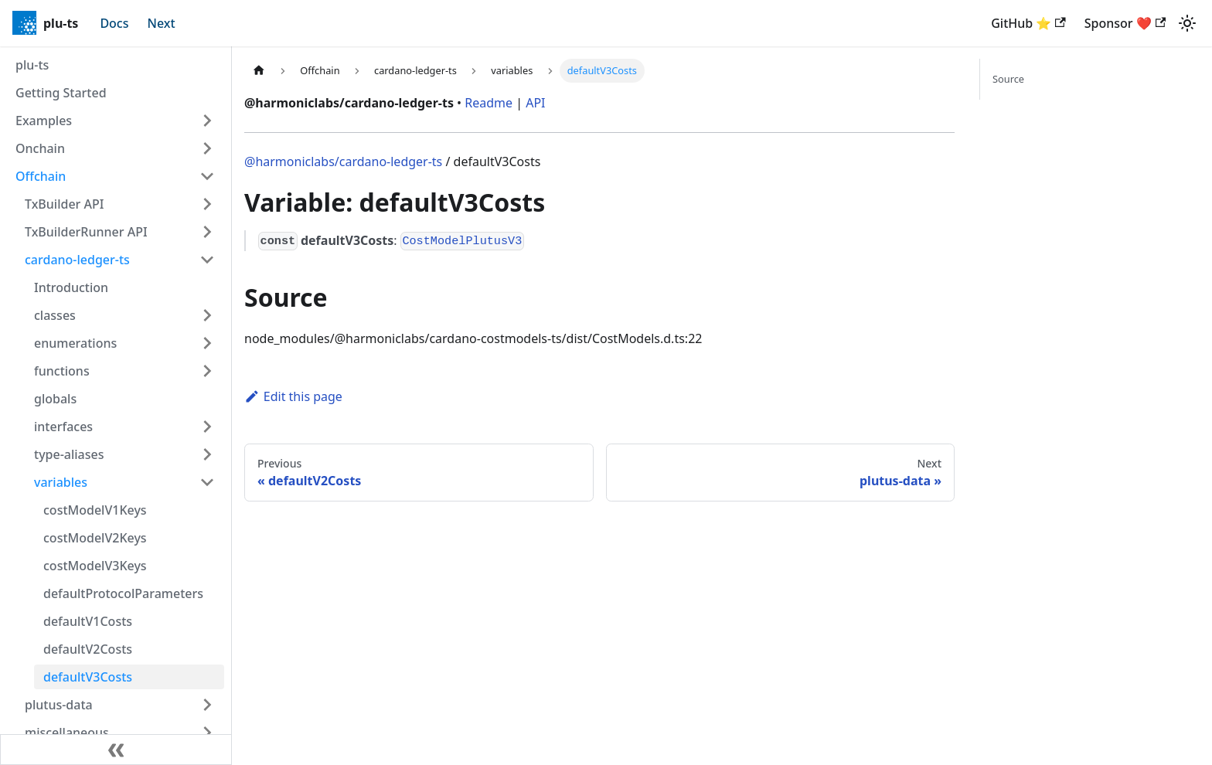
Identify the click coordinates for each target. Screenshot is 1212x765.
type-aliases (69, 454)
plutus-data (59, 704)
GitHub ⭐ (1028, 23)
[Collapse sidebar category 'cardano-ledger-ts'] (207, 259)
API (535, 102)
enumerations (75, 343)
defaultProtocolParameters (123, 593)
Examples (43, 120)
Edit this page (293, 396)
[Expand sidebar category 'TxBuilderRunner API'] (207, 231)
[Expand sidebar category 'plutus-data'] (207, 704)
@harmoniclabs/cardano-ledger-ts (343, 161)
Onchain (40, 148)
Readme (488, 102)
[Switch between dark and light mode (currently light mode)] (1187, 23)
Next (161, 23)
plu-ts (32, 64)
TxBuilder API (64, 204)
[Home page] (259, 71)
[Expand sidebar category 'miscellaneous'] (207, 732)
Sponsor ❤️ (1125, 23)
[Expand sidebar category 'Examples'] (207, 120)
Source (1008, 79)
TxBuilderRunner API (86, 231)
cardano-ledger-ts (77, 259)
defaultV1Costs (87, 621)
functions (62, 370)
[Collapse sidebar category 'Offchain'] (207, 176)
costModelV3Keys (95, 565)
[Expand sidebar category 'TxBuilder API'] (207, 204)
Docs (114, 23)
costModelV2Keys (95, 537)
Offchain (40, 176)
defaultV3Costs (87, 676)
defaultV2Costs (87, 649)
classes (55, 315)
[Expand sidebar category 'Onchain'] (207, 148)
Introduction (71, 287)
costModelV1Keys (95, 510)
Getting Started (61, 92)
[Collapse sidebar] (116, 749)
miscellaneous (67, 732)
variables (60, 482)
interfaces (63, 426)
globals (55, 398)
